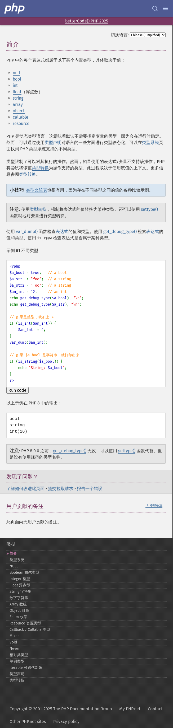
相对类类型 (19, 655)
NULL (14, 566)
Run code (17, 390)
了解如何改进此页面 (25, 488)
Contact (155, 708)
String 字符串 (21, 591)
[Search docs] (155, 8)
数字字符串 (19, 598)
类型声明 (53, 142)
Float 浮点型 (20, 585)
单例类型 (17, 661)
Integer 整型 (20, 579)
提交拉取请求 (60, 488)
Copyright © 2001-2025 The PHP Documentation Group (61, 708)
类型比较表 (36, 190)
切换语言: (120, 34)
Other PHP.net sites (28, 721)
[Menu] (165, 8)
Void (13, 642)
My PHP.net (129, 708)
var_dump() (27, 231)
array (18, 104)
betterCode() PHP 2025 (86, 21)
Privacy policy (66, 721)
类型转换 (40, 167)
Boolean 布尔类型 (24, 572)
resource (21, 123)
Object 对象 (19, 610)
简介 (13, 553)
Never (15, 648)
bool (17, 79)
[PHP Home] (14, 8)
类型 (11, 544)
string (18, 98)
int (15, 85)
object (19, 110)
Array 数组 (18, 604)
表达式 (62, 231)
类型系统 (150, 142)
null (16, 72)
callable (20, 117)
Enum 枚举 (18, 617)
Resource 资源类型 (25, 623)
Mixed (15, 636)
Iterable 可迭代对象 (26, 667)
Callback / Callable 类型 (30, 629)
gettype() (126, 450)
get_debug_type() (120, 231)
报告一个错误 (89, 488)
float (17, 91)
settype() (149, 209)
